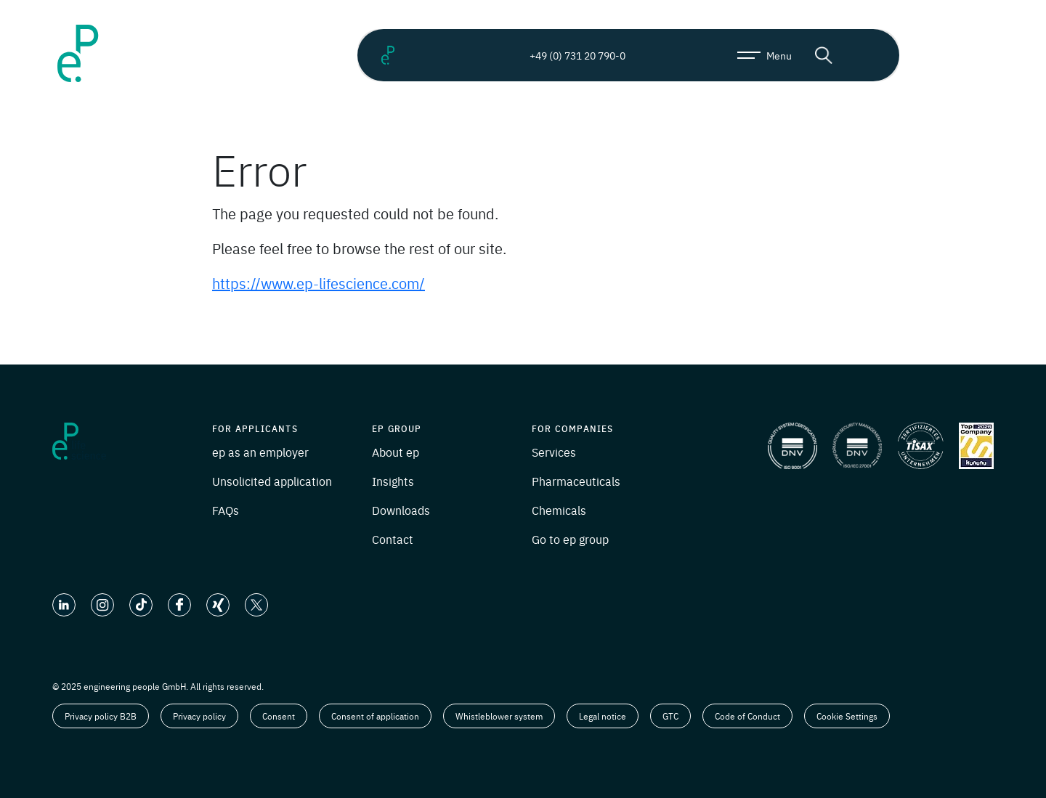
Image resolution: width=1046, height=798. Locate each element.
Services (554, 452)
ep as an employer (260, 452)
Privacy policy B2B (101, 716)
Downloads (401, 510)
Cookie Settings (846, 716)
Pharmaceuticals (576, 481)
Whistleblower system (499, 716)
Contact (392, 539)
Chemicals (559, 510)
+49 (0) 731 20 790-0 (565, 55)
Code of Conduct (747, 716)
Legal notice (602, 716)
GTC (670, 716)
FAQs (225, 510)
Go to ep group (570, 539)
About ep (395, 452)
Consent (278, 716)
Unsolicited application (272, 481)
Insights (393, 481)
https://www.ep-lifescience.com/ (318, 283)
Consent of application (375, 716)
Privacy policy (199, 716)
